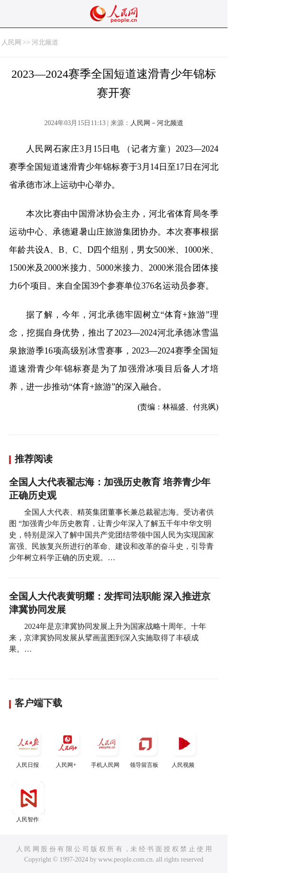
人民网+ (67, 747)
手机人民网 (106, 747)
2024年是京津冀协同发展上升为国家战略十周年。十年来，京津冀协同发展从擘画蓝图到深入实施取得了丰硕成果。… (107, 637)
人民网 (11, 42)
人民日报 (28, 747)
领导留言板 (145, 747)
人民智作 (28, 802)
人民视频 (184, 747)
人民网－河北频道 (156, 123)
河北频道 (45, 42)
